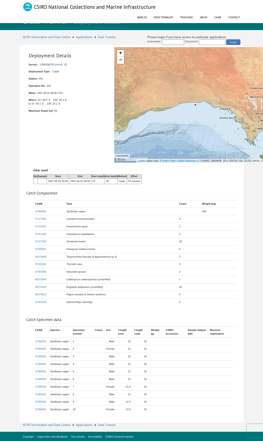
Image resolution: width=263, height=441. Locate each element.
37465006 (40, 271)
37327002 (40, 241)
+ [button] (120, 53)
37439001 (40, 264)
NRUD (203, 17)
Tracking (186, 17)
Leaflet (141, 160)
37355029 (40, 302)
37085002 (40, 211)
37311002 (40, 234)
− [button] (120, 60)
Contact (234, 17)
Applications (84, 37)
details (59, 64)
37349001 (40, 249)
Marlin (142, 17)
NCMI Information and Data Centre (47, 37)
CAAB (217, 17)
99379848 (40, 256)
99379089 (40, 279)
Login (233, 42)
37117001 (40, 218)
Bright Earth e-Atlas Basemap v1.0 (181, 160)
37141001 (40, 226)
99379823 (40, 294)
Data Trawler (163, 17)
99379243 (40, 287)
